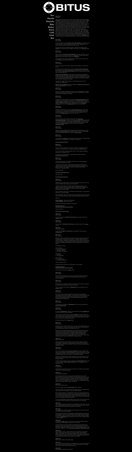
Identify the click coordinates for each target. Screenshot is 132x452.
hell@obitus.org (85, 311)
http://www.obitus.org (60, 205)
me (85, 400)
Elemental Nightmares (81, 99)
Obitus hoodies (64, 123)
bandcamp (84, 34)
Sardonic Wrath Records (61, 305)
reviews (81, 44)
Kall (66, 101)
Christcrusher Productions (74, 428)
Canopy (57, 101)
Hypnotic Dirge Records (61, 85)
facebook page (70, 103)
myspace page (59, 232)
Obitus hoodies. (78, 132)
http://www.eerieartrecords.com (62, 172)
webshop (57, 48)
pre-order (81, 111)
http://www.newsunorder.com (62, 142)
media (69, 270)
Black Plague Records (83, 84)
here (70, 334)
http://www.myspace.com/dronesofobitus (64, 206)
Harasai (61, 101)
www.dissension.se (60, 124)
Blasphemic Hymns (85, 428)
